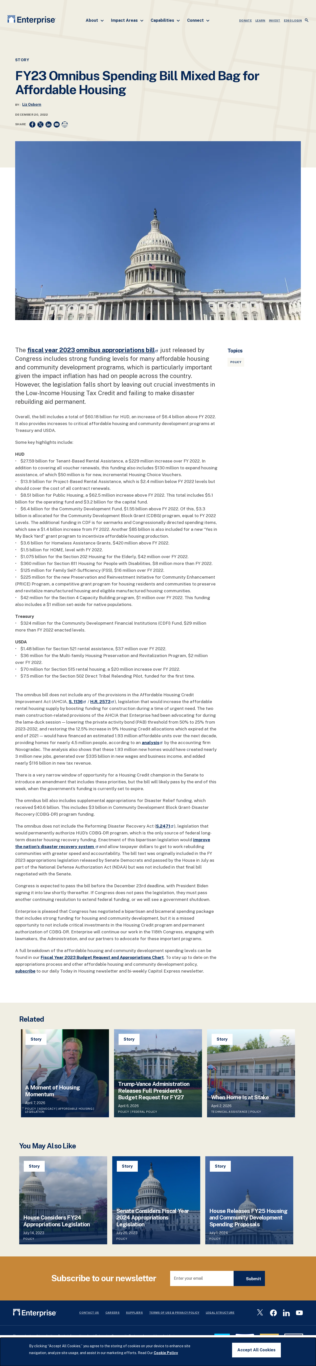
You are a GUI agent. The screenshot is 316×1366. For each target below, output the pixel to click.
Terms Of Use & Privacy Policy (174, 1312)
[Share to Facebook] (32, 124)
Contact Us (89, 1312)
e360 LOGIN (293, 20)
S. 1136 (78, 701)
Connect (198, 20)
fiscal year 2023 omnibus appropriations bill (93, 349)
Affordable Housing (75, 1108)
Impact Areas (127, 20)
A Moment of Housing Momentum (52, 1090)
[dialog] (158, 1352)
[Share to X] (40, 124)
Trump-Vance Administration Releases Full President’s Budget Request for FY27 (154, 1091)
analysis (152, 742)
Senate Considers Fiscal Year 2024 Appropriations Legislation (152, 1218)
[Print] (65, 124)
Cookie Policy (166, 1353)
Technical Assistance (229, 1111)
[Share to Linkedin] (49, 124)
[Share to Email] (57, 124)
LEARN (260, 20)
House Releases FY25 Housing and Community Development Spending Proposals (248, 1218)
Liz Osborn (31, 104)
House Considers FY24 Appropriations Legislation (56, 1220)
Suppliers (134, 1312)
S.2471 (165, 826)
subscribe (25, 971)
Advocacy (47, 1108)
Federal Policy (144, 1111)
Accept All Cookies (256, 1350)
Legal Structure (220, 1312)
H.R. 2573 (102, 701)
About (95, 20)
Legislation (34, 1111)
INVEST (274, 20)
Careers (112, 1312)
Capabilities (165, 20)
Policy (235, 362)
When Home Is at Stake (240, 1097)
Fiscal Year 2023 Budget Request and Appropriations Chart (102, 957)
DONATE (245, 20)
